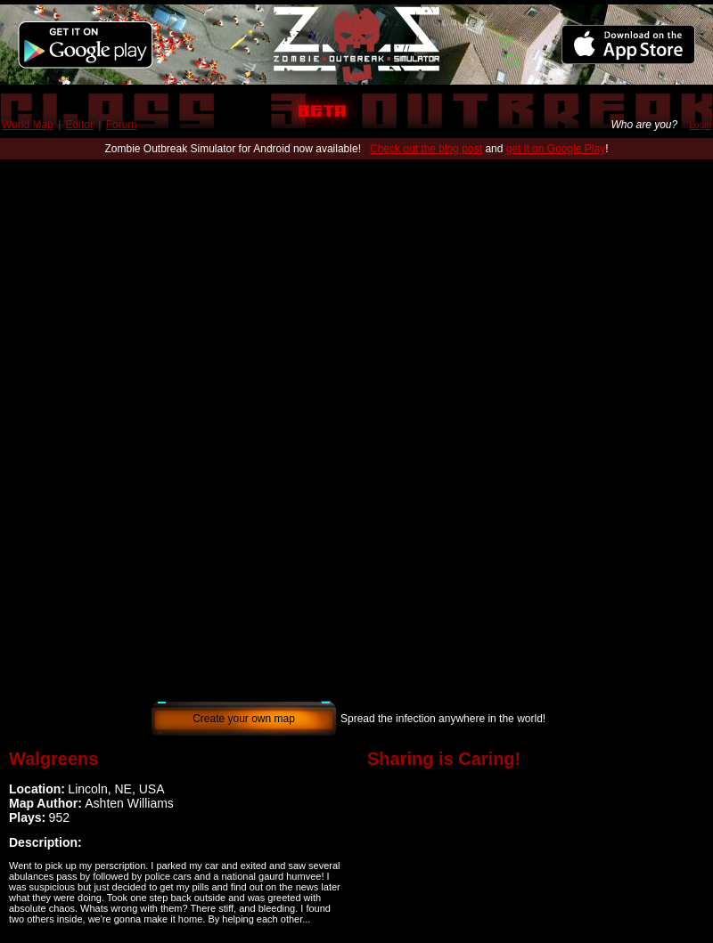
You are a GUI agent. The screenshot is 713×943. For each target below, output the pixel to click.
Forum (121, 124)
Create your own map (244, 718)
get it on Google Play (555, 148)
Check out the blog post (426, 148)
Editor (80, 124)
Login (700, 125)
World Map (27, 124)
